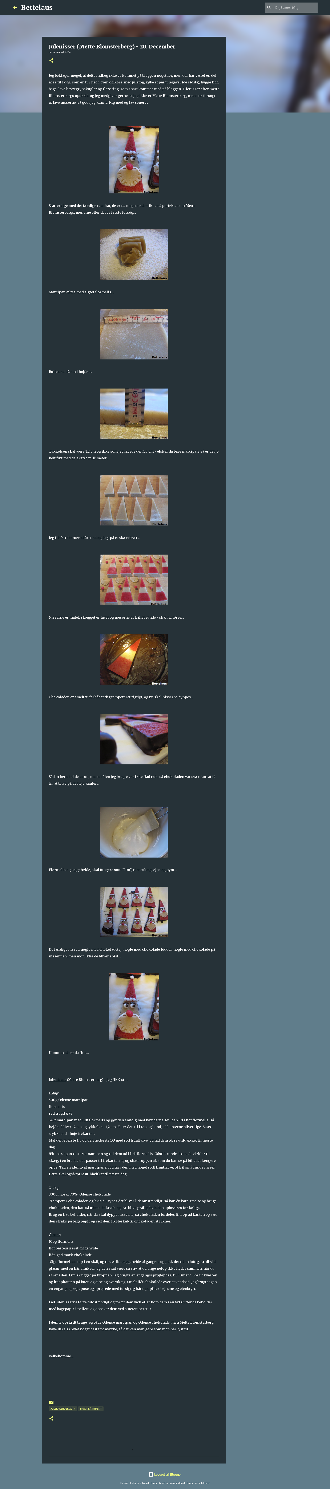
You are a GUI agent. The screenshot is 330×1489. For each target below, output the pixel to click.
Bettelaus (37, 7)
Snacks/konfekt (91, 1408)
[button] (51, 61)
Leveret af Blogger (165, 1474)
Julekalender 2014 (63, 1408)
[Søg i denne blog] (295, 8)
